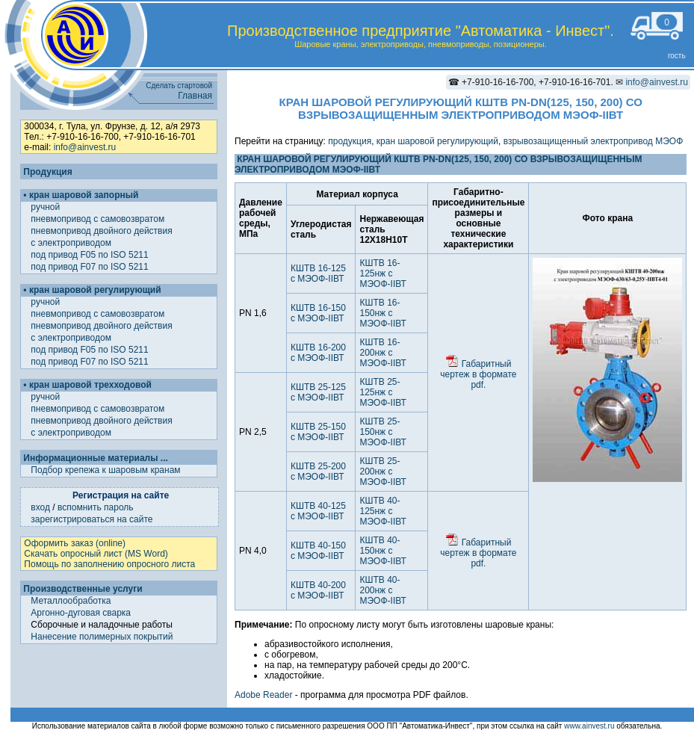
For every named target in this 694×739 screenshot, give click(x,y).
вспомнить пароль (96, 507)
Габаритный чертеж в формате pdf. (478, 374)
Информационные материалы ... (95, 458)
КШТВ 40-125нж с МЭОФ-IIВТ (382, 511)
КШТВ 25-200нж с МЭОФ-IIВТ (382, 471)
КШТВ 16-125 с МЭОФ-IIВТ (318, 273)
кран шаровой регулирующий (437, 141)
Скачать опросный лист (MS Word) (95, 553)
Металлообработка (71, 601)
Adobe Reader (263, 695)
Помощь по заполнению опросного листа (109, 564)
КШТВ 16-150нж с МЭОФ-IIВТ (382, 313)
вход (40, 507)
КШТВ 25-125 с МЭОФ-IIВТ (318, 392)
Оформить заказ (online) (75, 543)
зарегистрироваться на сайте (91, 519)
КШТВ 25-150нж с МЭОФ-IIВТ (382, 432)
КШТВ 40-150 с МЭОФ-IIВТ (318, 550)
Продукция (47, 172)
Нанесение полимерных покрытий (102, 636)
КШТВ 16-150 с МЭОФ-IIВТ (318, 313)
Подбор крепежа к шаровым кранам (105, 470)
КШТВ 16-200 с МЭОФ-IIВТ (318, 352)
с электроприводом (72, 243)
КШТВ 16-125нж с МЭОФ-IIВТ (382, 273)
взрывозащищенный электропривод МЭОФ (594, 141)
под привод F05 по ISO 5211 (91, 255)
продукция (349, 141)
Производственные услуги (82, 589)
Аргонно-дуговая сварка (81, 612)
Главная (195, 95)
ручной (46, 207)
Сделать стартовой (179, 85)
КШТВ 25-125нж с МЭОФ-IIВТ (382, 392)
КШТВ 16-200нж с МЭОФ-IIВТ (382, 352)
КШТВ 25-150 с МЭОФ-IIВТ (318, 431)
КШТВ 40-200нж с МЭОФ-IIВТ (382, 590)
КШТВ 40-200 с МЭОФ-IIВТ (318, 590)
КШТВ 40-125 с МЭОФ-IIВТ (318, 511)
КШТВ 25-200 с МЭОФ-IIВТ (318, 471)
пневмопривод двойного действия (103, 231)
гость (677, 56)
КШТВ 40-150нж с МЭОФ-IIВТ (382, 550)
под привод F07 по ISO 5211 (91, 267)
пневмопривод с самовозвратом (99, 219)
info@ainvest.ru (656, 82)
